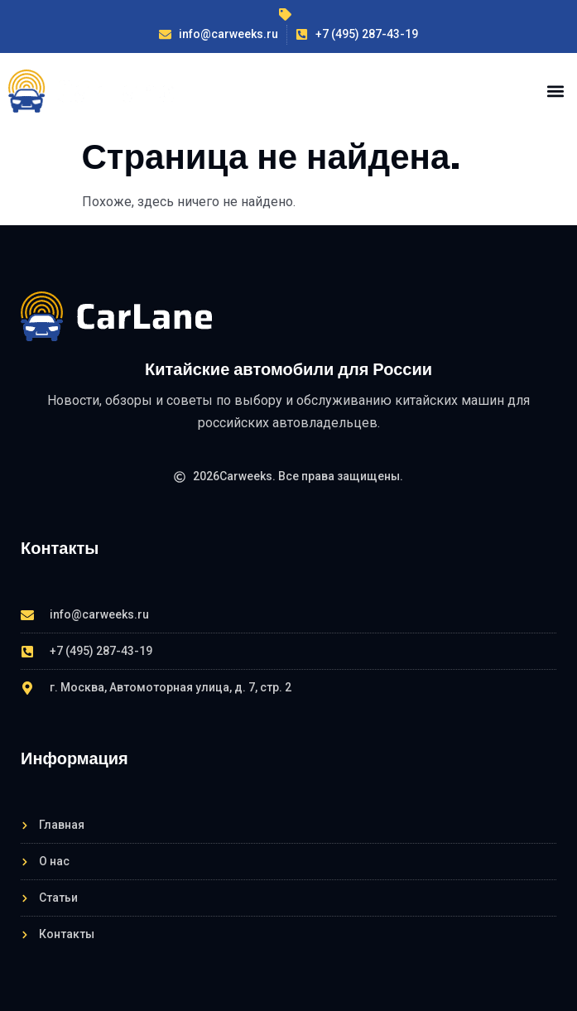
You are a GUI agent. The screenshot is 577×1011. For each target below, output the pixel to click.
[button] (555, 90)
